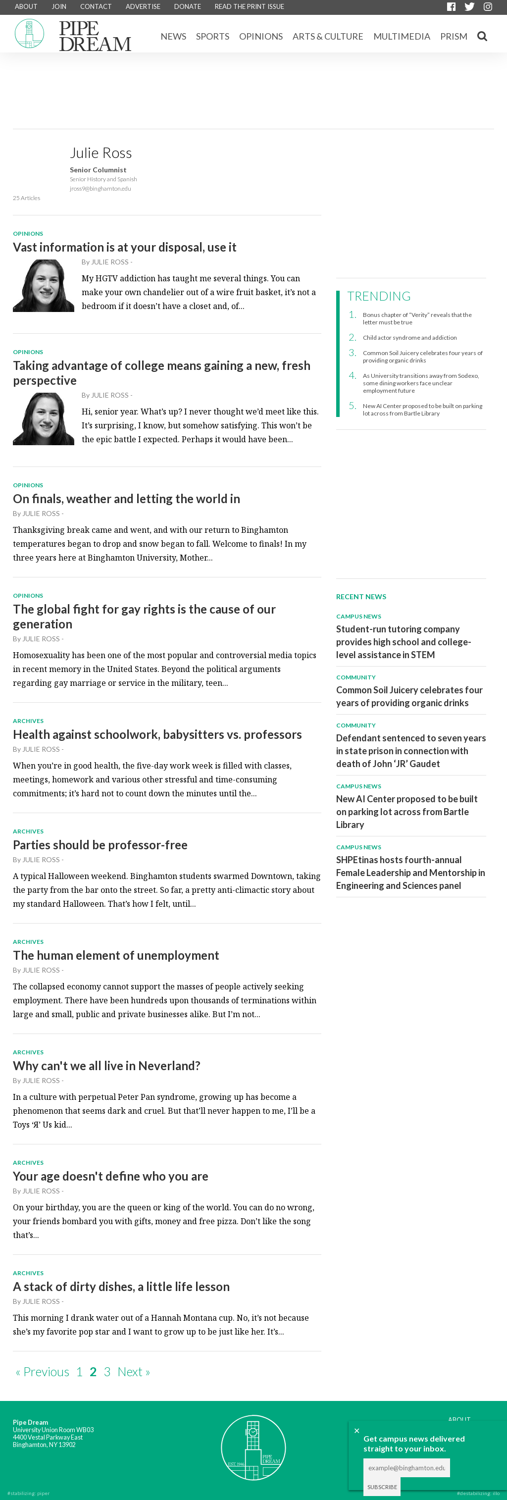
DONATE (187, 6)
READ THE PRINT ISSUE (249, 6)
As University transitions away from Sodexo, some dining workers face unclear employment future (421, 383)
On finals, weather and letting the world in (126, 498)
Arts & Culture (328, 36)
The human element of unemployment (116, 955)
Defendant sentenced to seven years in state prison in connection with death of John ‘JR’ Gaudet (411, 750)
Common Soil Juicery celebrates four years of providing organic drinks (423, 356)
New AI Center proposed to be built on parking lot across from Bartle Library (422, 409)
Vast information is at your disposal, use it (125, 247)
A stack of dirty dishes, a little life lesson (121, 1286)
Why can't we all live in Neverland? (107, 1065)
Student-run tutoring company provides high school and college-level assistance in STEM (403, 641)
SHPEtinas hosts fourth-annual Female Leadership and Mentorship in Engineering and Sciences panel (410, 872)
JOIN (58, 6)
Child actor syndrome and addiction (410, 337)
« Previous (42, 1371)
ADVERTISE (143, 6)
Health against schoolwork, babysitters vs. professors (157, 734)
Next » (134, 1371)
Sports (212, 36)
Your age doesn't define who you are (110, 1176)
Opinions (261, 36)
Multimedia (401, 36)
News (173, 36)
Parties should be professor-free (100, 844)
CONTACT (96, 6)
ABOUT (26, 6)
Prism (453, 36)
